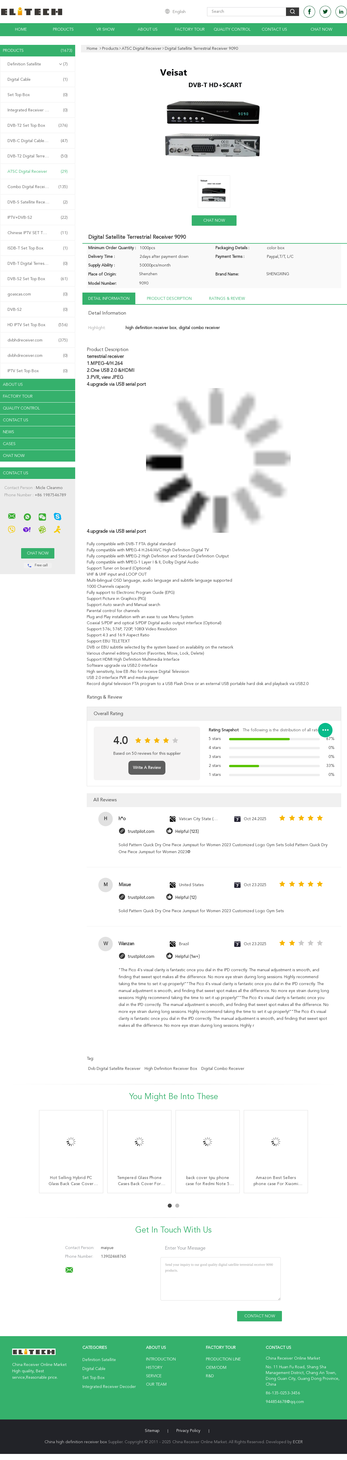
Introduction (161, 1359)
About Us (148, 29)
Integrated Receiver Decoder (38, 110)
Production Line (223, 1359)
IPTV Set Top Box (38, 371)
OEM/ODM (216, 1368)
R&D (210, 1376)
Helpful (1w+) (187, 956)
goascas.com (38, 294)
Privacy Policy (188, 1431)
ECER (298, 1442)
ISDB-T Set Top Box (38, 248)
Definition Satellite (38, 64)
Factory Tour (190, 29)
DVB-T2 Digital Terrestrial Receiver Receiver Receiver (39, 156)
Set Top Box (38, 95)
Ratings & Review (227, 299)
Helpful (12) (185, 897)
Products (63, 29)
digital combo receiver (222, 1069)
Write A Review (147, 768)
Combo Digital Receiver (38, 187)
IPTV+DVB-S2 (38, 218)
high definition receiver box (171, 1069)
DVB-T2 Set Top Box (38, 125)
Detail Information (109, 299)
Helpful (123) (187, 831)
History (154, 1368)
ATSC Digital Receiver (38, 172)
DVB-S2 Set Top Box (38, 279)
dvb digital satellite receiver (114, 1069)
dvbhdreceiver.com (38, 340)
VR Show (105, 29)
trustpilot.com (141, 831)
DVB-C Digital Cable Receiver (38, 141)
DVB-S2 (38, 310)
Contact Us (274, 29)
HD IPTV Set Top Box (38, 325)
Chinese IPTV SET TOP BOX (38, 233)
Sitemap (152, 1431)
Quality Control (232, 29)
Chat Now (321, 29)
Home (21, 29)
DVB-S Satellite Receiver (38, 202)
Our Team (156, 1384)
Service (154, 1376)
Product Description (169, 299)
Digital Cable (38, 79)
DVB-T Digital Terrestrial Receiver (38, 264)
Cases (9, 444)
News (8, 432)
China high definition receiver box (76, 1442)
